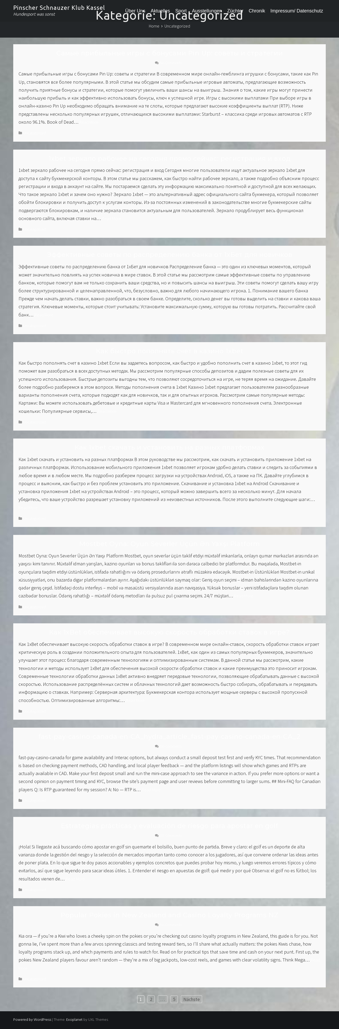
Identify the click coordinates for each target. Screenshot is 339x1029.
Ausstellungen (207, 11)
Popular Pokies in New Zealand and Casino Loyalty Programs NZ (170, 915)
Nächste (191, 999)
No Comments (171, 62)
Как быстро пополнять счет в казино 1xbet (169, 351)
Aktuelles (160, 11)
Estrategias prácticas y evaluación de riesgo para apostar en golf (169, 826)
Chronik (257, 11)
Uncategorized (34, 133)
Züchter (235, 11)
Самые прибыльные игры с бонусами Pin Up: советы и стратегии (169, 53)
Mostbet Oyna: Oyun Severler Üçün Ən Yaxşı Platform (169, 544)
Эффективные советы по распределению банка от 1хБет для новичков (169, 254)
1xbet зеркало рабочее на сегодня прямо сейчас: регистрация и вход (169, 158)
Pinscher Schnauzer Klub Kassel (59, 7)
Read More (89, 122)
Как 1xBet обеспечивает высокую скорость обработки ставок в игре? (169, 632)
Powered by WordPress (32, 1020)
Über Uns (135, 11)
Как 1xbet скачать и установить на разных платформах (169, 447)
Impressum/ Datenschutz (296, 11)
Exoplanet (74, 1020)
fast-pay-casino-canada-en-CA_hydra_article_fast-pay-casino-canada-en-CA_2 (169, 736)
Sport (181, 11)
